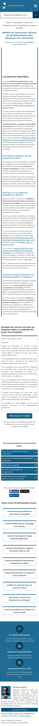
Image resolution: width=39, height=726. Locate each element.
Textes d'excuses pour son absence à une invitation (19, 574)
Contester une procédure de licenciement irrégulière (19, 512)
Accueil (8, 23)
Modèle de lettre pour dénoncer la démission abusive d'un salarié (14, 477)
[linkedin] (9, 697)
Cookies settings (25, 716)
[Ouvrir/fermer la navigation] (35, 6)
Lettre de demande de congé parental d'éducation (19, 537)
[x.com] (5, 697)
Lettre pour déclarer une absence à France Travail (20, 610)
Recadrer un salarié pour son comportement (12, 471)
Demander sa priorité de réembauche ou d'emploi (19, 598)
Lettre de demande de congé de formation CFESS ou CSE (19, 549)
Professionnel (18, 23)
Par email (14, 495)
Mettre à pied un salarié (10, 465)
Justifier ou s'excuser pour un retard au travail (19, 586)
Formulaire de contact (19, 710)
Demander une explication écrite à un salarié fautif (15, 453)
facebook (14, 491)
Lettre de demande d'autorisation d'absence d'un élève (19, 561)
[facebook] (2, 697)
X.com (25, 491)
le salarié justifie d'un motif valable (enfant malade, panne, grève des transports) (17, 250)
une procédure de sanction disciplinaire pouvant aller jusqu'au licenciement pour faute (18, 238)
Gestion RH (29, 23)
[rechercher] (36, 15)
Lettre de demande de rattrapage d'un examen (19, 524)
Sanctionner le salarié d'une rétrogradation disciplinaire (17, 459)
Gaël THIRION (28, 42)
